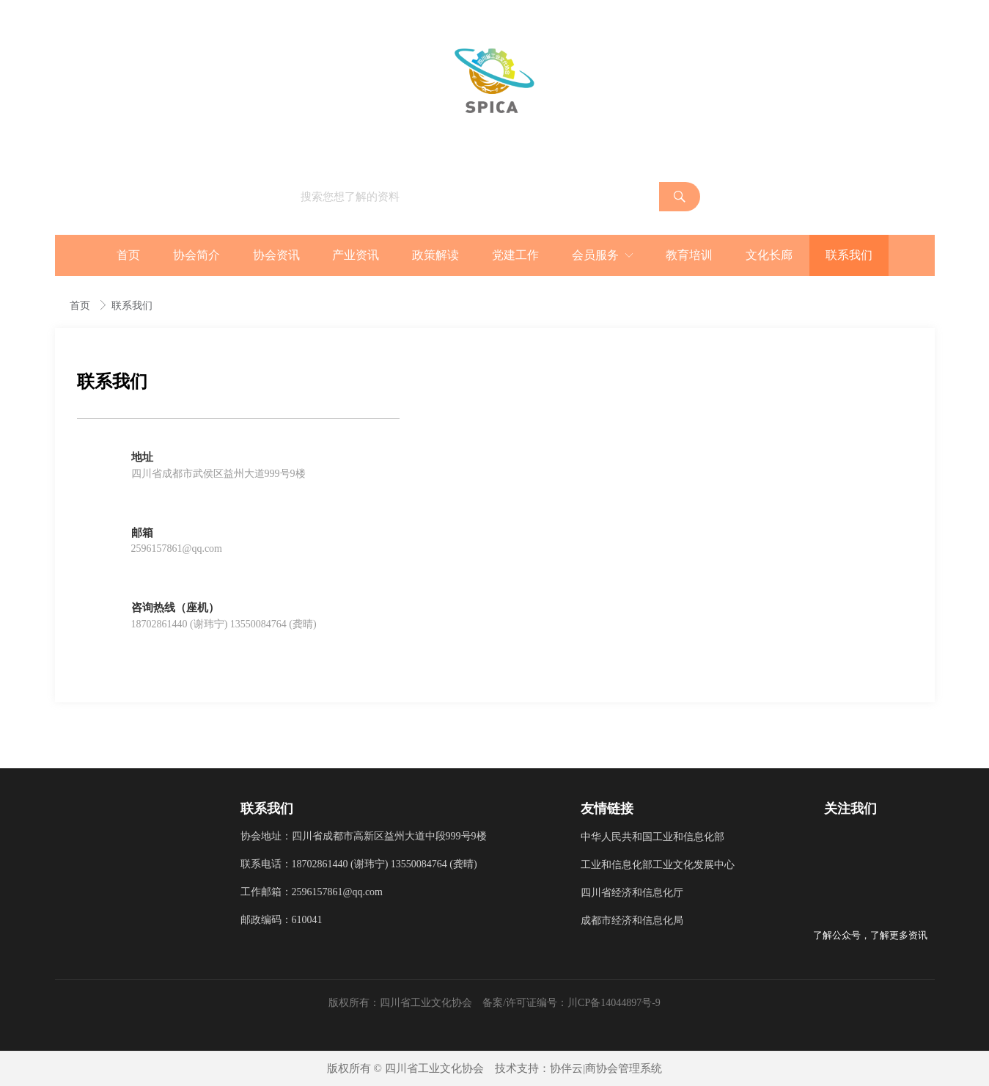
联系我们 (131, 305)
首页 (81, 305)
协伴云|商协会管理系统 (606, 1068)
